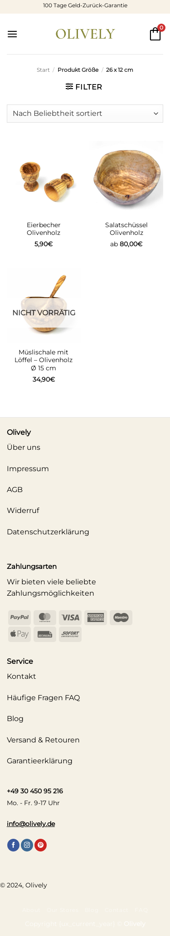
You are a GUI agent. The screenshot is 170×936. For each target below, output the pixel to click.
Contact (117, 909)
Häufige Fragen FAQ (43, 697)
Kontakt (21, 676)
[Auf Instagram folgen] (27, 845)
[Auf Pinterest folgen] (40, 845)
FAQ (141, 909)
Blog (91, 909)
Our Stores (62, 909)
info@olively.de (31, 824)
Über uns (23, 447)
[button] (12, 34)
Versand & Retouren (43, 740)
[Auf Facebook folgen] (13, 845)
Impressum (28, 468)
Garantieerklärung (40, 761)
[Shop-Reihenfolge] (85, 114)
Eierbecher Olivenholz (44, 229)
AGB (15, 489)
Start (43, 69)
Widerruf (23, 510)
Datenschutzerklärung (48, 532)
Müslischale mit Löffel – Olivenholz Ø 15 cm (44, 360)
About (31, 909)
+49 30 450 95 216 (35, 791)
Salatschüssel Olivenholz (126, 229)
